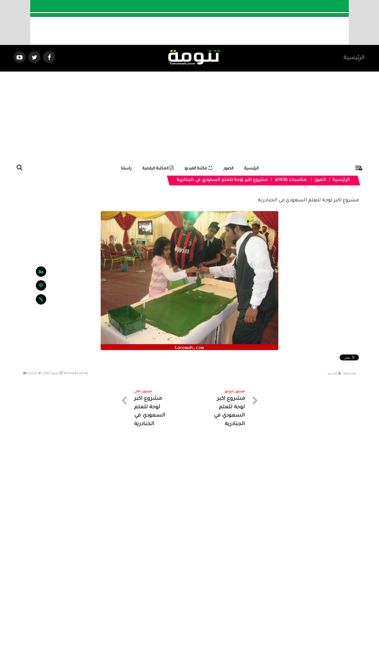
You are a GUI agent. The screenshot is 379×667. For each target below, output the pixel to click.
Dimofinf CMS (195, 642)
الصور (228, 168)
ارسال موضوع (135, 614)
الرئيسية (353, 58)
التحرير (332, 373)
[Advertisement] (189, 116)
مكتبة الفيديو (198, 168)
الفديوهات (204, 614)
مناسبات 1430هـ (290, 180)
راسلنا (126, 168)
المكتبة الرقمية (158, 168)
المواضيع (227, 614)
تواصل (160, 614)
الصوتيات (180, 614)
